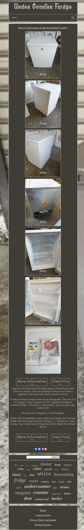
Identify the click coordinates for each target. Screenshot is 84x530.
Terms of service (43, 524)
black (16, 475)
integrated (22, 493)
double (62, 482)
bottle (58, 464)
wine (21, 469)
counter (41, 492)
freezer (46, 464)
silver (56, 470)
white (44, 474)
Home (43, 510)
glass (19, 487)
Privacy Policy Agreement (43, 520)
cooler (33, 481)
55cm (54, 482)
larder (57, 498)
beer (55, 488)
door (28, 498)
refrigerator (56, 494)
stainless (45, 482)
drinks (64, 487)
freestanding (64, 474)
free (15, 465)
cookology (34, 465)
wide (21, 465)
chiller (37, 469)
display (64, 469)
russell (48, 469)
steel (25, 475)
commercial (42, 499)
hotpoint (68, 465)
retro (27, 465)
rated (28, 470)
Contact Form (43, 515)
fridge (20, 480)
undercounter (37, 486)
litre (32, 475)
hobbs (67, 493)
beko (69, 482)
